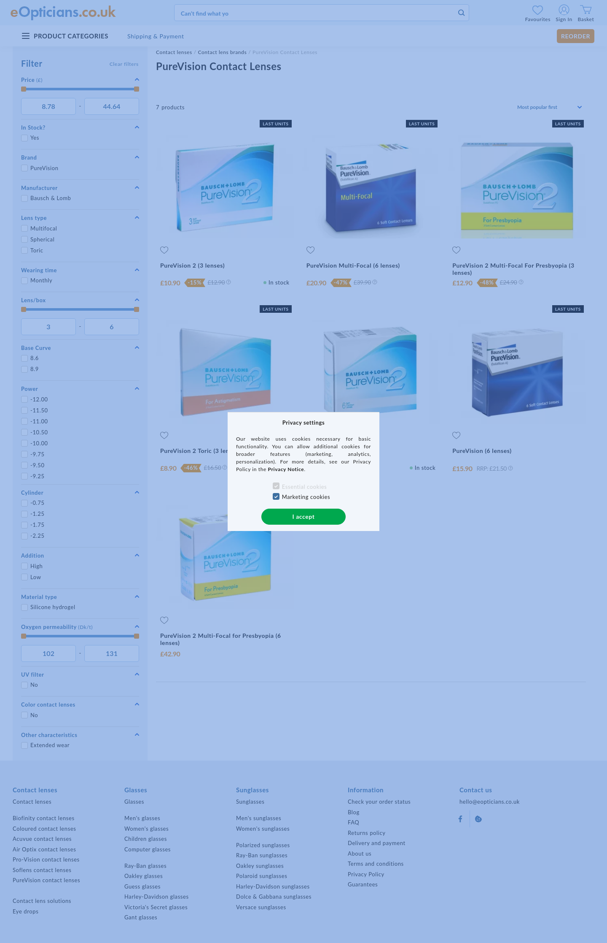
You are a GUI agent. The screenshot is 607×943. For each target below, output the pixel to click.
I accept (303, 516)
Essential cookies (304, 486)
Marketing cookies (306, 496)
